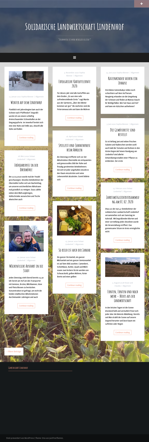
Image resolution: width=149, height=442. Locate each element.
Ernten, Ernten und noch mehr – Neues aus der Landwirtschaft (122, 296)
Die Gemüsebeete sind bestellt (122, 132)
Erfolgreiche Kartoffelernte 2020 (74, 84)
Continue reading (26, 137)
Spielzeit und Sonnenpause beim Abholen (74, 147)
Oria (43, 438)
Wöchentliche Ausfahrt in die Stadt (26, 268)
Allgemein (40, 96)
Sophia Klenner (27, 96)
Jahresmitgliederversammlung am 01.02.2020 (122, 199)
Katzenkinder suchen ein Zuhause (122, 81)
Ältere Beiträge (14, 351)
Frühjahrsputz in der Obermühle (26, 167)
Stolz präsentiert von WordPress (20, 438)
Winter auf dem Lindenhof (26, 102)
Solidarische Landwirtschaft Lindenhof (74, 26)
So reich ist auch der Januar (74, 250)
